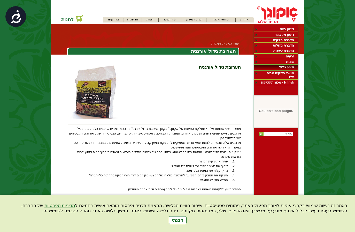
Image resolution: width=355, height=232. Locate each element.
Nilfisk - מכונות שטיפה (277, 82)
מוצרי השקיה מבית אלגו (280, 75)
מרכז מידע (194, 19)
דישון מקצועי (284, 34)
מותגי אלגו (221, 19)
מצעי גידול (286, 67)
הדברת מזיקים (283, 40)
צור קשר (113, 19)
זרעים (290, 56)
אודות (244, 19)
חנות (149, 19)
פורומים (169, 19)
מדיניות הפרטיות (59, 205)
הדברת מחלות (283, 45)
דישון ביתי (287, 29)
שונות (290, 62)
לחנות (67, 19)
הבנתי (177, 220)
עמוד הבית (232, 43)
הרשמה (132, 19)
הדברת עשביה (283, 51)
